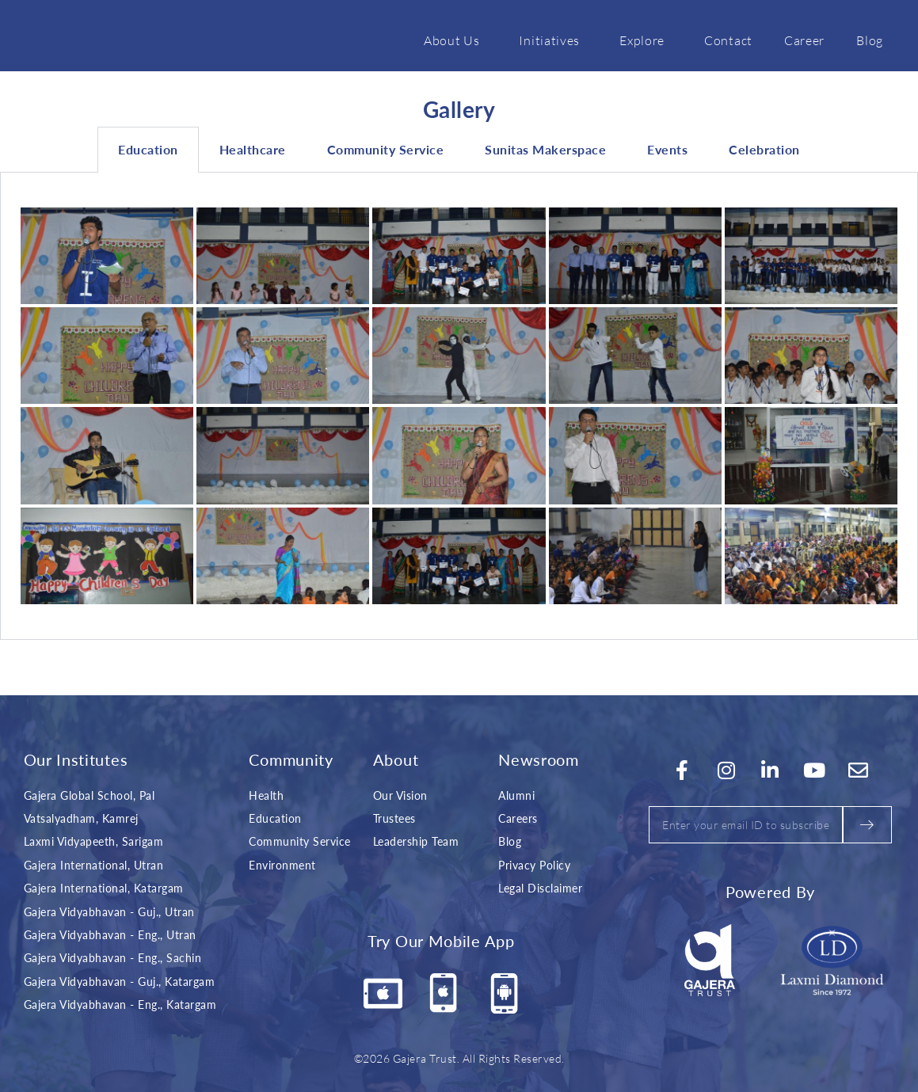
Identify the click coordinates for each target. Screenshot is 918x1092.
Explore (645, 40)
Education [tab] (148, 149)
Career (804, 40)
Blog (869, 40)
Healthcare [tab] (252, 149)
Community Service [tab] (385, 149)
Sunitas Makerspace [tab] (545, 149)
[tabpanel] (459, 406)
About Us (456, 40)
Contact (728, 40)
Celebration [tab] (764, 149)
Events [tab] (667, 149)
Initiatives (553, 40)
